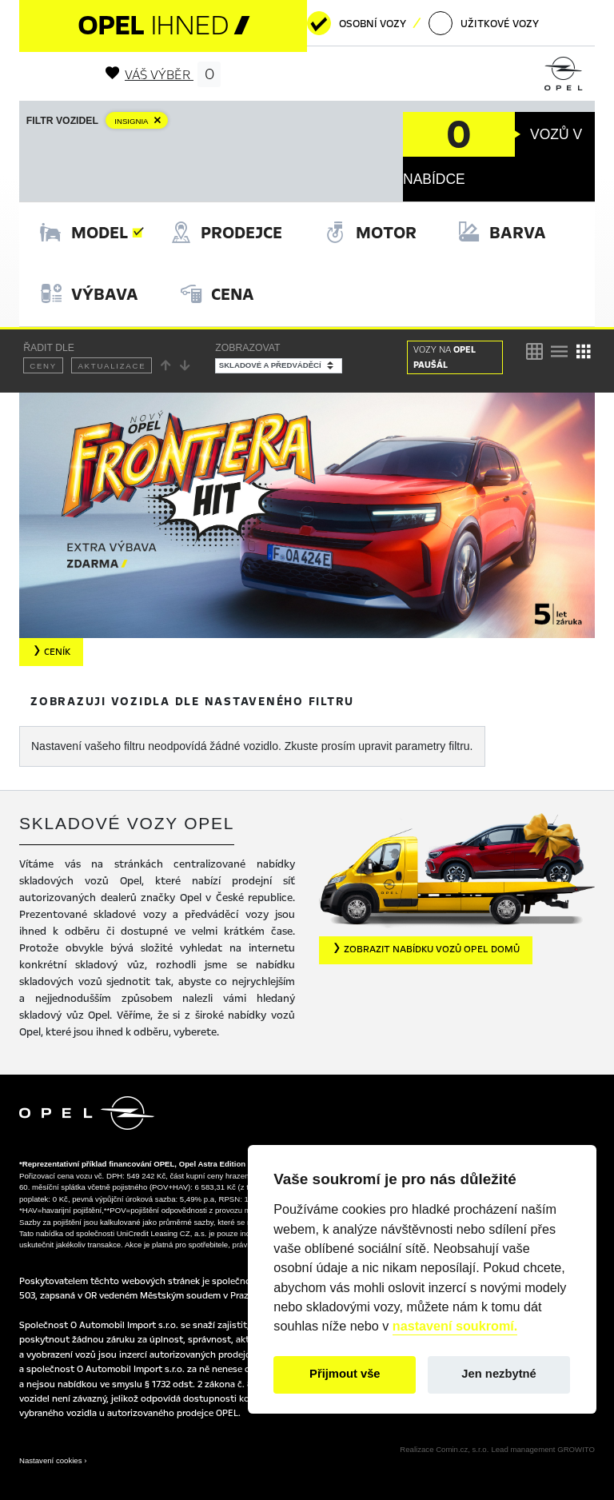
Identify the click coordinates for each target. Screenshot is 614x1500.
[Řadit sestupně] (185, 365)
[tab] (84, 233)
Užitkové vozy (499, 24)
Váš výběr (163, 75)
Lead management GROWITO (543, 1449)
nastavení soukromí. (455, 1325)
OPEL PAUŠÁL (444, 357)
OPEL (163, 25)
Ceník (51, 651)
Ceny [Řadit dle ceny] (43, 365)
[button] (425, 950)
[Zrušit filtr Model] (140, 121)
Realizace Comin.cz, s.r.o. (444, 1449)
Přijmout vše (345, 1373)
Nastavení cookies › (52, 1460)
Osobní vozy (372, 24)
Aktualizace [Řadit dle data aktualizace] (112, 365)
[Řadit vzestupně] (166, 365)
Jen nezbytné (498, 1373)
